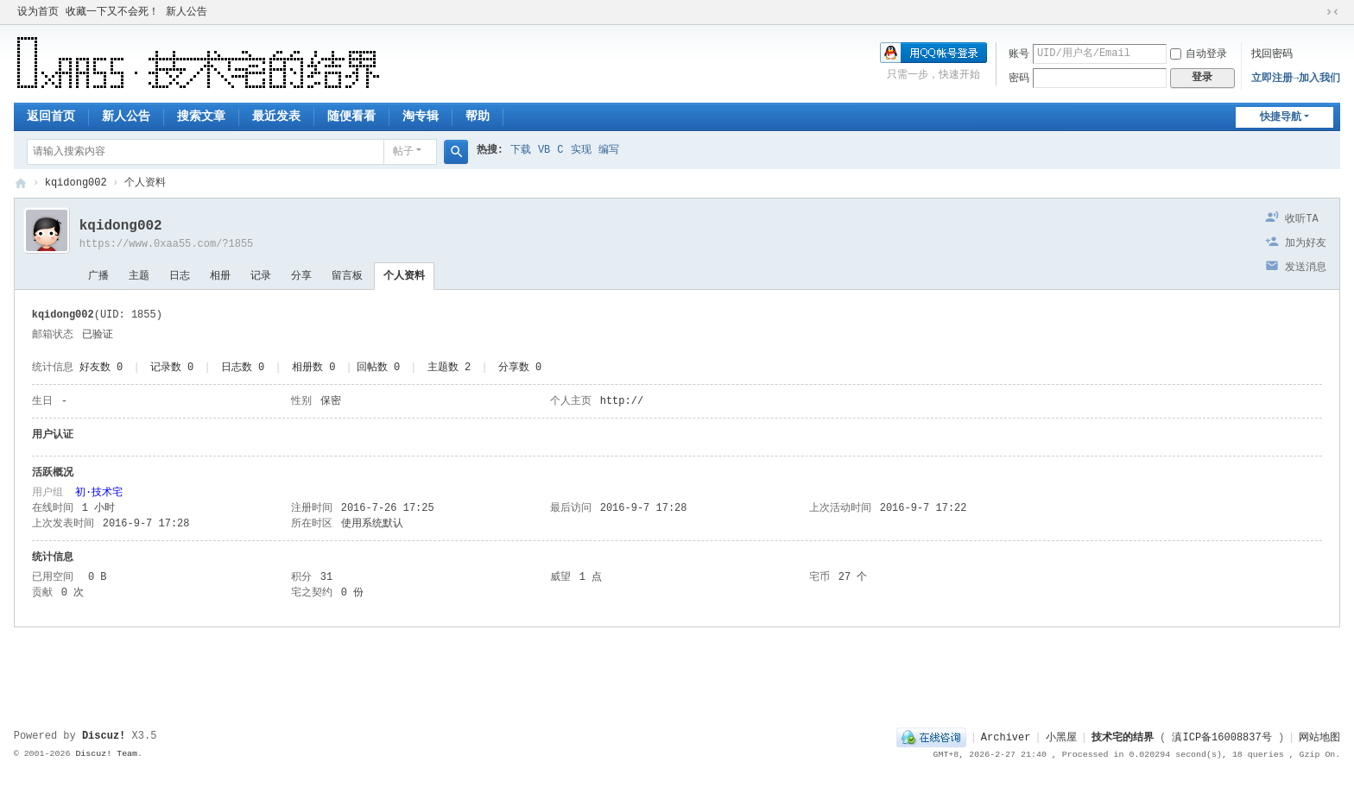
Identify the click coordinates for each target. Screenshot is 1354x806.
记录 (260, 276)
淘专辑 (420, 116)
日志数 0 (242, 368)
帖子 (403, 152)
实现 (581, 150)
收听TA (1301, 219)
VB (544, 150)
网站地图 (1319, 738)
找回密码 (1272, 54)
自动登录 (1198, 54)
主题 (139, 276)
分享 (301, 276)
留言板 (347, 276)
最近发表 (276, 116)
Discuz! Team (106, 754)
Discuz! (103, 736)
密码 (1019, 78)
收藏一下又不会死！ (112, 12)
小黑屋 (1061, 738)
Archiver (1006, 738)
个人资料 (404, 276)
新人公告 (186, 12)
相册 (220, 276)
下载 (520, 150)
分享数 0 (519, 368)
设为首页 (38, 12)
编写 (608, 150)
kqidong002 (76, 183)
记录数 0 (171, 368)
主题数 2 (449, 368)
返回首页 (51, 116)
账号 (1019, 54)
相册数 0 (313, 368)
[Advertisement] (677, 670)
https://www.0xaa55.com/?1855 (166, 244)
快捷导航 (1280, 117)
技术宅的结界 (21, 183)
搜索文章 (201, 116)
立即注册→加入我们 (1295, 78)
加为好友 (1305, 243)
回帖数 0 (378, 368)
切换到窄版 (1332, 12)
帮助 (477, 116)
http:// (621, 401)
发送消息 (1305, 267)
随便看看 (351, 116)
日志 (179, 276)
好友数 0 (101, 368)
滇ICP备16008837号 (1221, 738)
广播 (98, 276)
